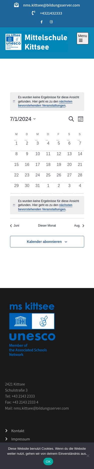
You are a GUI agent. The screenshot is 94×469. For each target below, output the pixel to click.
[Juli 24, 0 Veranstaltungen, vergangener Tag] (37, 177)
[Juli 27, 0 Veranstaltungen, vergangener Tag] (69, 177)
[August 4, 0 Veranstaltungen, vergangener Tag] (80, 188)
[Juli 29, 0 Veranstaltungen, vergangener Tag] (16, 188)
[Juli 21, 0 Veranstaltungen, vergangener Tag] (80, 167)
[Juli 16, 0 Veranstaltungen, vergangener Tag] (27, 167)
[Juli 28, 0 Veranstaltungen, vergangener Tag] (80, 177)
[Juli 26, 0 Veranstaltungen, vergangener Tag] (59, 177)
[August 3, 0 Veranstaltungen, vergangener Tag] (69, 188)
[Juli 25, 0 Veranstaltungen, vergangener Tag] (48, 177)
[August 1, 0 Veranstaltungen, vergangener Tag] (48, 188)
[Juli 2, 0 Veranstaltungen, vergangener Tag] (27, 145)
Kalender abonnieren (44, 242)
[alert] (47, 205)
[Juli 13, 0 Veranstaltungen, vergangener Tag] (69, 156)
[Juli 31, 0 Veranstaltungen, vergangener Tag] (37, 188)
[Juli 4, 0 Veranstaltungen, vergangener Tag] (48, 145)
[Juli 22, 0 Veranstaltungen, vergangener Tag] (16, 177)
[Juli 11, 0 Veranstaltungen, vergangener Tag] (48, 156)
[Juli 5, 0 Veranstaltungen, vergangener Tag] (59, 145)
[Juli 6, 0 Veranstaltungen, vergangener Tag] (69, 145)
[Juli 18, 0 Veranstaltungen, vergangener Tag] (48, 167)
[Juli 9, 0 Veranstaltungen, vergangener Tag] (27, 156)
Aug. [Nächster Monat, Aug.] (79, 225)
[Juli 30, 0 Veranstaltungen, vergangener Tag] (27, 188)
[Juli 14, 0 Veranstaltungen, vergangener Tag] (80, 156)
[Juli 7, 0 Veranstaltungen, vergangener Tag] (80, 145)
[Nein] (87, 455)
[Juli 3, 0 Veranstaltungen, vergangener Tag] (37, 145)
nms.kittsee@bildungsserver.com (51, 5)
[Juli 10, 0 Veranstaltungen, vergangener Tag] (37, 156)
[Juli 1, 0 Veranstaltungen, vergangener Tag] (16, 145)
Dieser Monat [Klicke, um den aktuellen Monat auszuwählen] (47, 225)
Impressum (20, 439)
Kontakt (17, 430)
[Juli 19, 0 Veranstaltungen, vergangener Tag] (59, 167)
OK (48, 461)
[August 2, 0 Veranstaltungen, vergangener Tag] (59, 188)
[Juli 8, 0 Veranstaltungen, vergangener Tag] (16, 156)
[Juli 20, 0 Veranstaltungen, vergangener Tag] (69, 167)
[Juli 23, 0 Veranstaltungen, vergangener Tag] (27, 177)
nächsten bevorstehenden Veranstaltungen (45, 104)
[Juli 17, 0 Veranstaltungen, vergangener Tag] (37, 167)
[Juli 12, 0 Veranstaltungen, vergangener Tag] (59, 156)
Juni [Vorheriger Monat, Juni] (14, 225)
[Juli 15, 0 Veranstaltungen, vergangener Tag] (16, 167)
